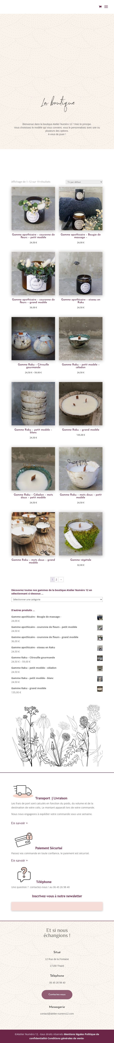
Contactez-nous (57, 994)
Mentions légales (74, 1034)
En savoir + (19, 823)
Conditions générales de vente (66, 1038)
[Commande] (84, 182)
